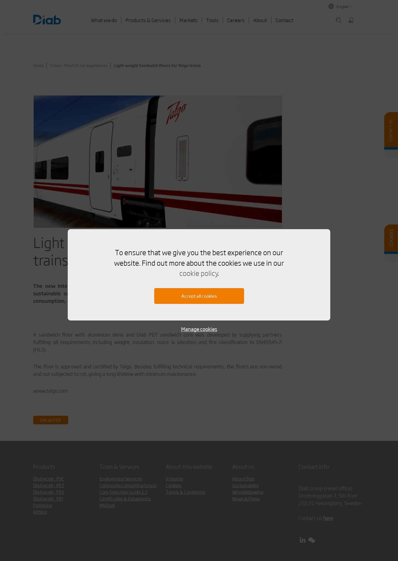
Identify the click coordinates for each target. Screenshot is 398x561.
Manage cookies (199, 329)
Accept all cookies (199, 296)
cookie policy (198, 273)
